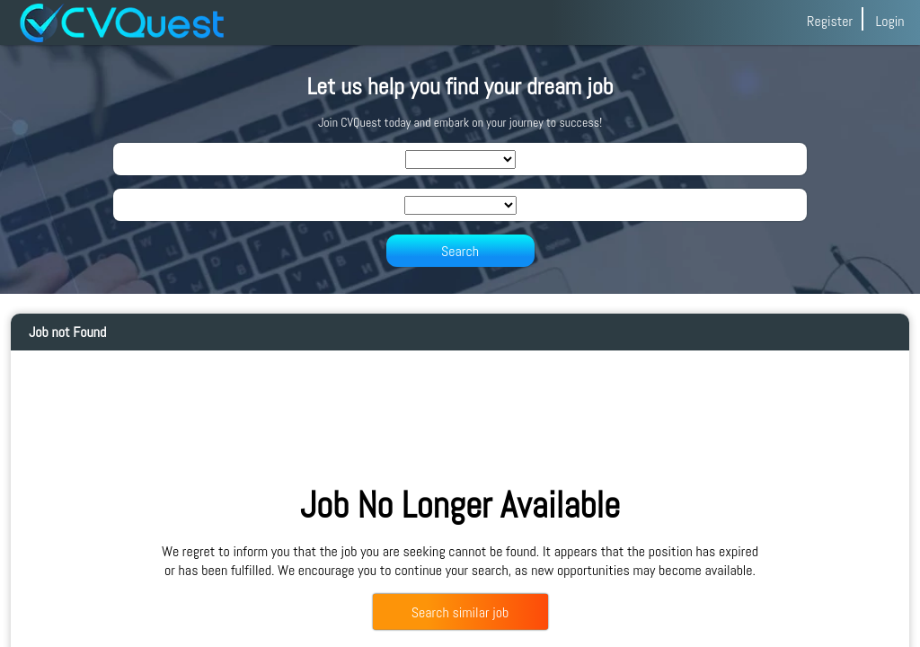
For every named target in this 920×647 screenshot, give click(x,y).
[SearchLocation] (460, 205)
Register (830, 21)
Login (889, 21)
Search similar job (460, 612)
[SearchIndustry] (460, 159)
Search (460, 251)
